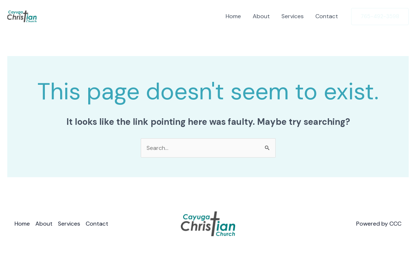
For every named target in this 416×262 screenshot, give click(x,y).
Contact (326, 16)
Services (292, 16)
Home (233, 16)
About (261, 16)
